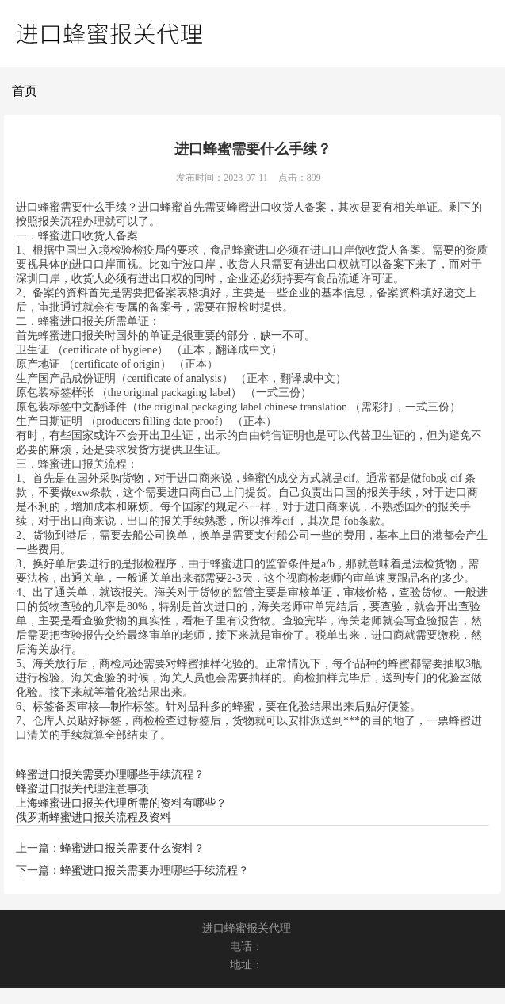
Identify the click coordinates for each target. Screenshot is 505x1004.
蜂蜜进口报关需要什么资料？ (132, 848)
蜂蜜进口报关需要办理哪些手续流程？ (110, 775)
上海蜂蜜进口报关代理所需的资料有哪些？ (121, 803)
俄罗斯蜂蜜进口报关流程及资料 (93, 817)
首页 (24, 90)
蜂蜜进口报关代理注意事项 (82, 789)
